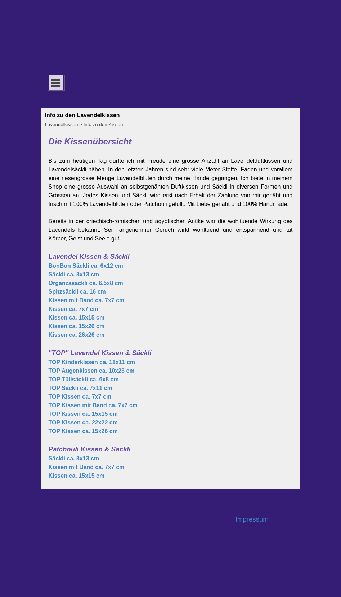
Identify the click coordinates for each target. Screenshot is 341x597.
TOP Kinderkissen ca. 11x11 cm (92, 362)
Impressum (252, 519)
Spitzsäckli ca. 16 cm (77, 292)
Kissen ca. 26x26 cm (77, 335)
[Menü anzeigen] (56, 82)
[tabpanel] (171, 307)
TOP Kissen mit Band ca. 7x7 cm (93, 405)
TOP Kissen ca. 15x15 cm (83, 414)
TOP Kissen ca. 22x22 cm (83, 422)
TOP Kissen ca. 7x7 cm (80, 397)
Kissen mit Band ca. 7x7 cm (87, 300)
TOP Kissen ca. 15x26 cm (83, 431)
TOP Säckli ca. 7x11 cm (80, 388)
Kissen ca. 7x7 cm (73, 309)
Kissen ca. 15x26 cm (77, 326)
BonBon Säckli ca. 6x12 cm (86, 266)
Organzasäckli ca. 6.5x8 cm (86, 283)
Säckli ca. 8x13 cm (74, 274)
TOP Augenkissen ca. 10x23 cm (92, 371)
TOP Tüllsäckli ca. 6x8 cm (84, 379)
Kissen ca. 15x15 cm (77, 317)
